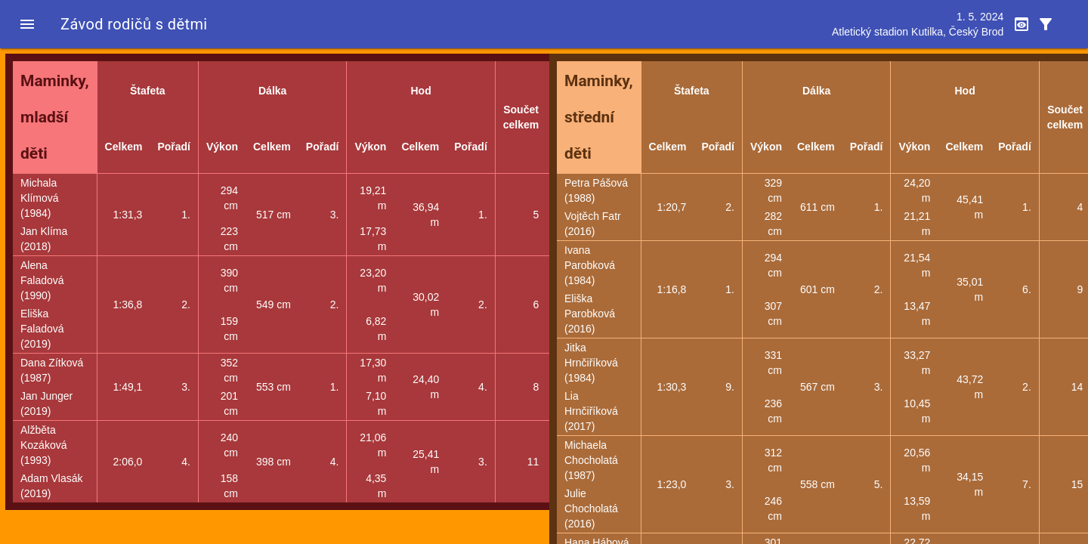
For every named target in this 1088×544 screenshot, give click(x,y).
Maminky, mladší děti (54, 117)
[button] (27, 24)
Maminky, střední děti (598, 117)
